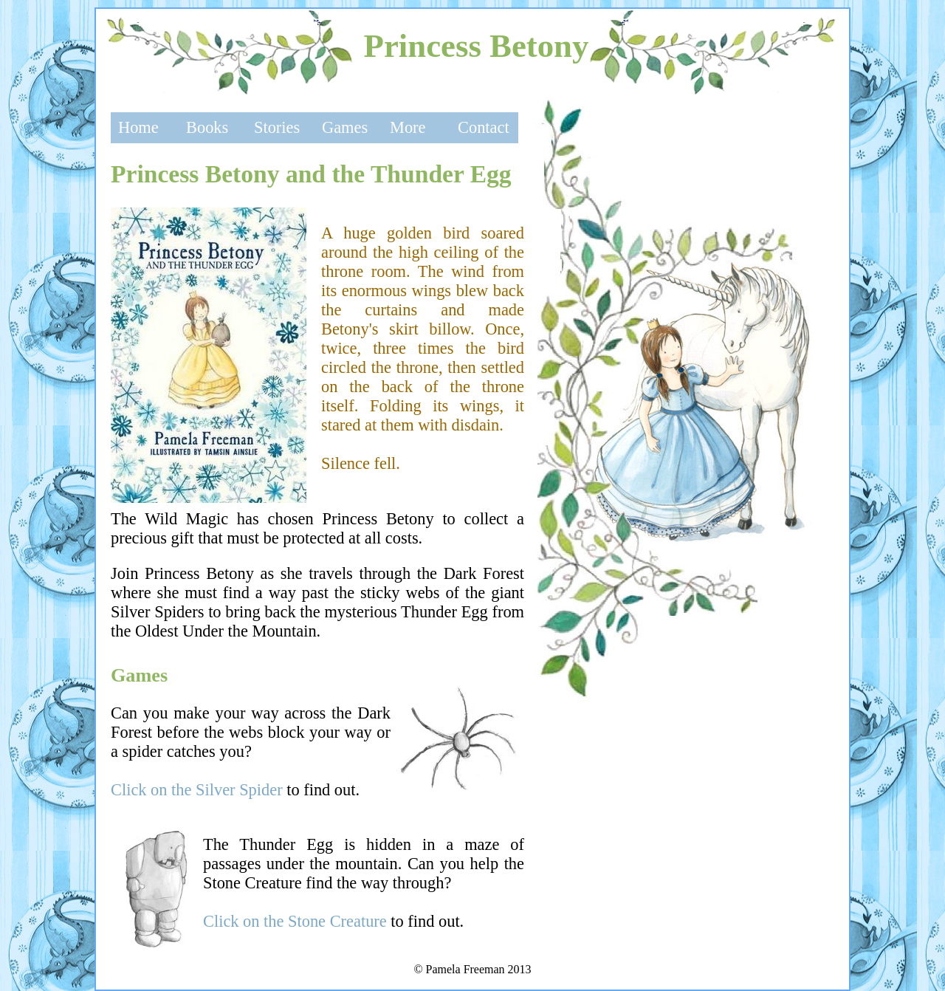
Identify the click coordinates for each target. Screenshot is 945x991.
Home (138, 127)
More (408, 127)
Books (207, 127)
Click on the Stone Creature (295, 921)
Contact (483, 127)
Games (345, 127)
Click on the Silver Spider (197, 790)
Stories (277, 127)
